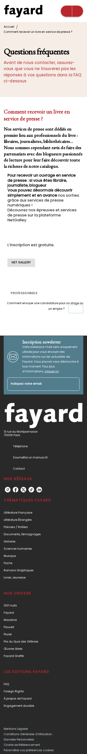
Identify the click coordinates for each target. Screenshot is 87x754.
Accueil (9, 27)
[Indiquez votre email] (37, 384)
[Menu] (72, 11)
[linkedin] (39, 490)
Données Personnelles (19, 739)
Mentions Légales (16, 729)
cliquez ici (52, 371)
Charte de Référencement (22, 745)
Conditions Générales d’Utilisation (28, 734)
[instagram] (8, 490)
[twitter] (23, 490)
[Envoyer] (74, 384)
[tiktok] (31, 490)
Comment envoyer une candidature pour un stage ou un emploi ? (45, 307)
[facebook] (15, 490)
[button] (21, 263)
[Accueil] (23, 11)
